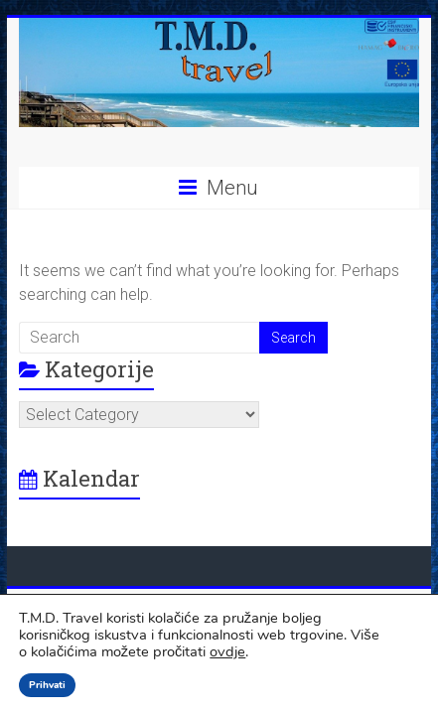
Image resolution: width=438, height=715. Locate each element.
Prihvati (47, 685)
